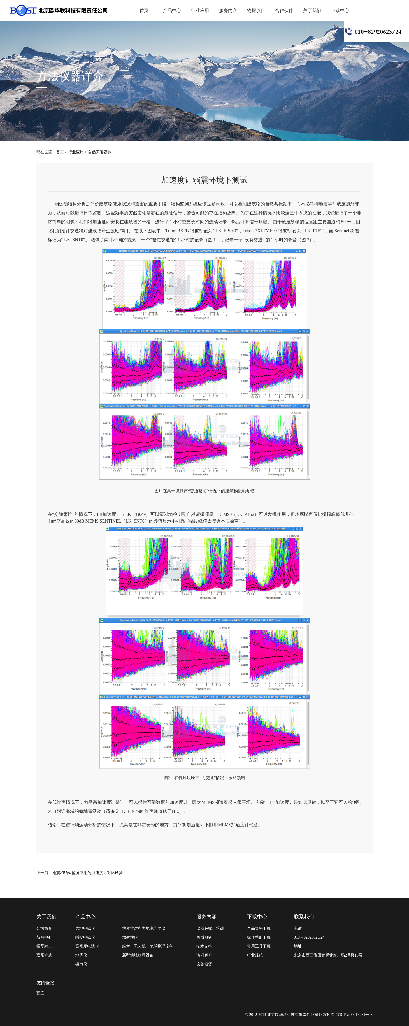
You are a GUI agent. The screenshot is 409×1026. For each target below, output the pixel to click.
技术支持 (204, 946)
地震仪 (81, 955)
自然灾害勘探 (99, 152)
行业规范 (255, 955)
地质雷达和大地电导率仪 (143, 928)
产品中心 (172, 10)
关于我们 (312, 10)
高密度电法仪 (87, 946)
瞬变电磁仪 (85, 937)
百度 (40, 993)
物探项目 (256, 10)
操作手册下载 (259, 937)
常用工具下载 (259, 946)
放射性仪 (130, 937)
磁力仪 (81, 964)
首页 (144, 10)
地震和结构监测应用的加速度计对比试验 (87, 873)
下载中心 (340, 10)
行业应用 (200, 10)
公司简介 (44, 928)
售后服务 (204, 937)
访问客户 (204, 955)
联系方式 (44, 955)
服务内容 (228, 10)
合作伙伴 (284, 10)
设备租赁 (204, 964)
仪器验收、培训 (210, 928)
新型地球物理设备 (138, 955)
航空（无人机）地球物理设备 (147, 946)
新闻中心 (44, 937)
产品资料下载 (259, 928)
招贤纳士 (44, 946)
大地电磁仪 (85, 928)
